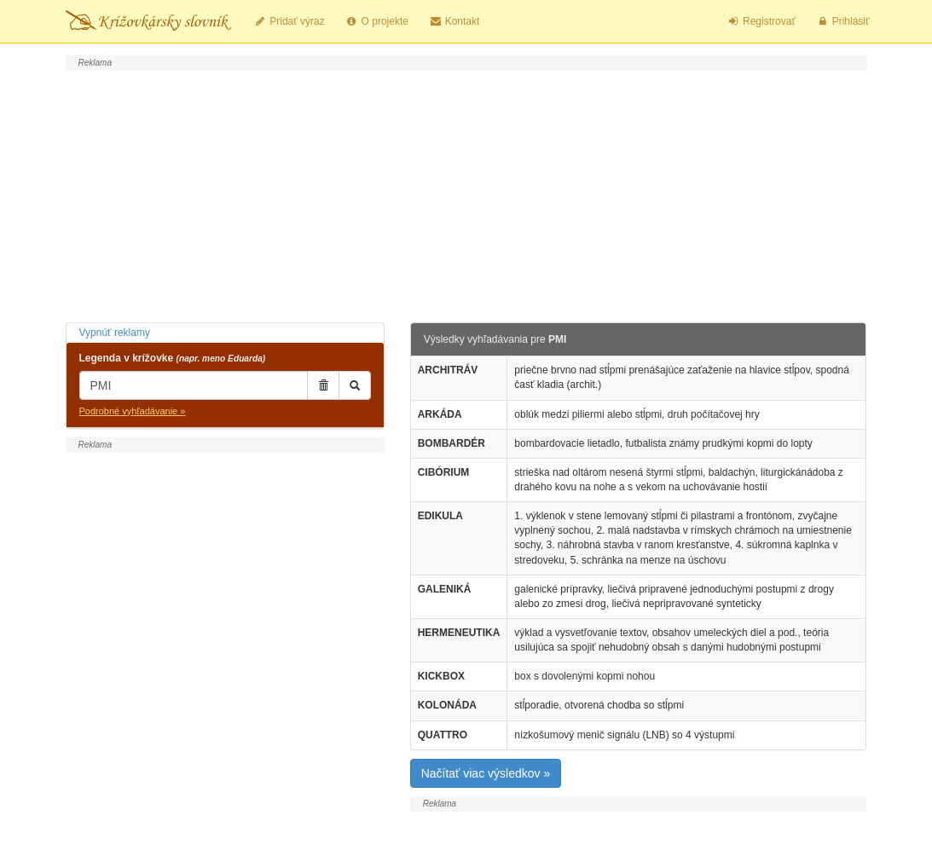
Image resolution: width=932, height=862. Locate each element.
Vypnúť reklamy (114, 332)
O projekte (376, 21)
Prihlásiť (843, 21)
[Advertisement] (466, 194)
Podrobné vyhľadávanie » (132, 411)
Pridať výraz (289, 21)
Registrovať (761, 21)
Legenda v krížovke (172, 358)
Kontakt (454, 21)
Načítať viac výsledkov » (486, 773)
